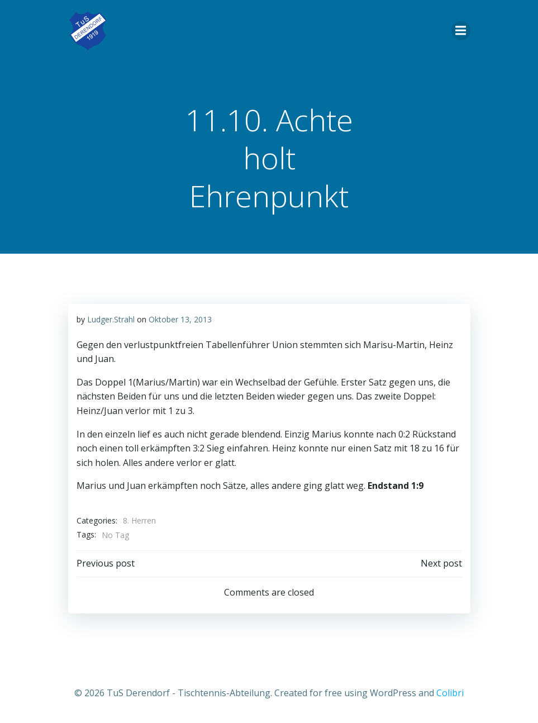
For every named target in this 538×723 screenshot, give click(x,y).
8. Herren (139, 520)
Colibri (450, 693)
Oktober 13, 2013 (180, 319)
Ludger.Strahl (111, 319)
